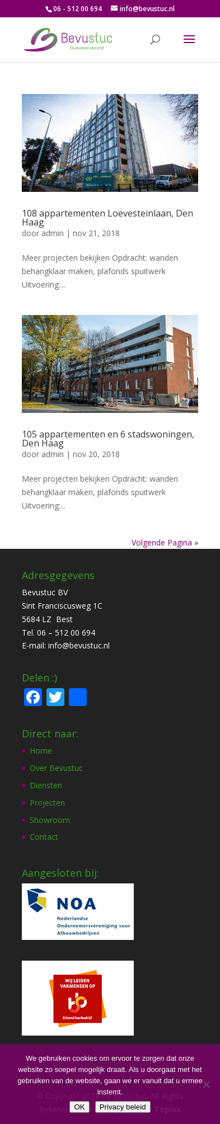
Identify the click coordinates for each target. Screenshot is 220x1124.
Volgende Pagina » (165, 542)
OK (79, 1107)
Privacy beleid (123, 1107)
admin (52, 233)
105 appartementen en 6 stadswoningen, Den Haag (108, 438)
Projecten (47, 802)
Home (41, 750)
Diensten (46, 785)
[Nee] (206, 1084)
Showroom (50, 820)
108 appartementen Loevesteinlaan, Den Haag (107, 217)
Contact (44, 836)
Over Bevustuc (56, 768)
